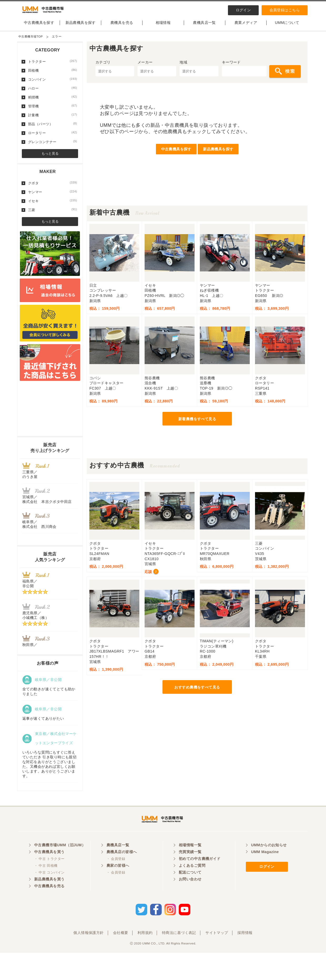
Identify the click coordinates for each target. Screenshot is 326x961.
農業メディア (246, 27)
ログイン (243, 10)
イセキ (52, 205)
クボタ (52, 187)
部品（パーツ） (52, 128)
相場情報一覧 (190, 855)
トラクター (52, 66)
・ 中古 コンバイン (49, 883)
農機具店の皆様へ (121, 862)
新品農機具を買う (49, 889)
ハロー (52, 93)
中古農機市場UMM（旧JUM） (59, 855)
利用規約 (145, 941)
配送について (190, 882)
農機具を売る (121, 27)
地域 (183, 67)
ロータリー (52, 137)
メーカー (145, 67)
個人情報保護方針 (88, 941)
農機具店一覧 (204, 27)
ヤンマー (52, 196)
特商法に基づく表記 (179, 941)
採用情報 (245, 941)
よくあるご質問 (192, 876)
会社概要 (120, 941)
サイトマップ (216, 941)
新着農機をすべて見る (197, 423)
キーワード (231, 67)
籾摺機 (52, 101)
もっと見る (50, 158)
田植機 (52, 75)
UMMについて (287, 27)
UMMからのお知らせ (269, 855)
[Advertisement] (197, 198)
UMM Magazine (265, 862)
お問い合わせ (190, 889)
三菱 (52, 214)
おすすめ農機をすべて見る (197, 692)
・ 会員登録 (115, 869)
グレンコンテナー (52, 146)
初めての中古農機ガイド (200, 869)
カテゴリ (103, 67)
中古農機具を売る (49, 896)
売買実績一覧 (190, 862)
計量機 (52, 119)
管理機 (52, 110)
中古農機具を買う (49, 862)
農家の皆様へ (117, 876)
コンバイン (52, 84)
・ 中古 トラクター (49, 869)
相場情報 (163, 27)
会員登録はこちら (284, 10)
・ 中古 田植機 (46, 876)
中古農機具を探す (39, 27)
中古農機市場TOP (31, 41)
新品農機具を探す (80, 27)
